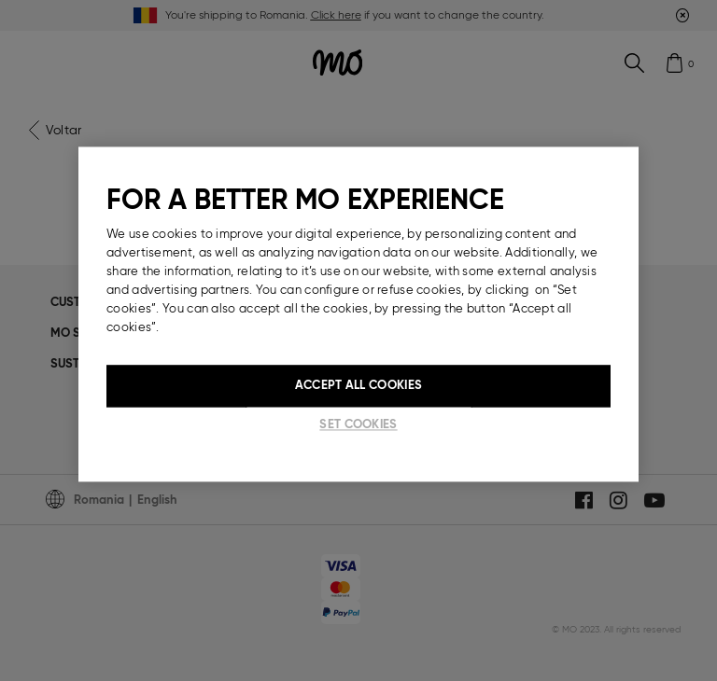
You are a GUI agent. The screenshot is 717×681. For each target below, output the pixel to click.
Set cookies (358, 425)
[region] (358, 314)
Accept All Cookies (358, 386)
